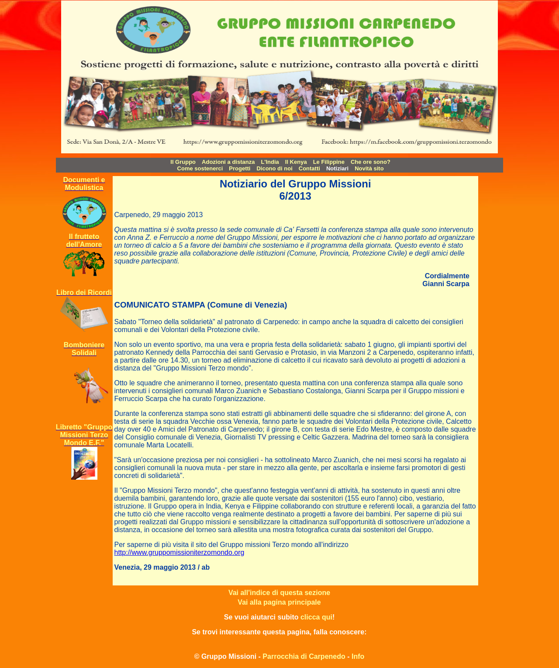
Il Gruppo (183, 162)
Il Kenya (296, 162)
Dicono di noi (274, 168)
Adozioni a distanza (228, 162)
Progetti (239, 168)
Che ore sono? (370, 162)
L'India (270, 162)
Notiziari (337, 168)
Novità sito (369, 168)
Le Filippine (329, 162)
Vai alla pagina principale (279, 602)
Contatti (309, 168)
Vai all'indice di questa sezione (279, 592)
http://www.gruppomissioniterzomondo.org (179, 552)
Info (358, 656)
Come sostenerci (200, 168)
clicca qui (316, 617)
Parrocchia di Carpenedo (303, 656)
